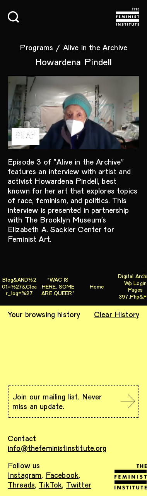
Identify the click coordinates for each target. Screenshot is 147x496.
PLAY (25, 136)
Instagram (24, 474)
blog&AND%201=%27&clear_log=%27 (19, 286)
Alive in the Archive (95, 47)
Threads (21, 484)
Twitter (78, 484)
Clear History (116, 314)
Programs (36, 47)
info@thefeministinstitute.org (57, 447)
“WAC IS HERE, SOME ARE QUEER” (58, 286)
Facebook (62, 474)
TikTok (50, 484)
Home (97, 286)
